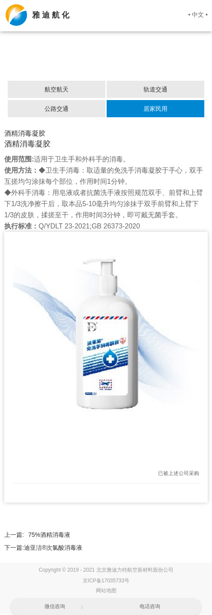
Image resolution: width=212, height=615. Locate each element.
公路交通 (57, 109)
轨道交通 (155, 89)
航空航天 (57, 89)
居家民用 (155, 109)
